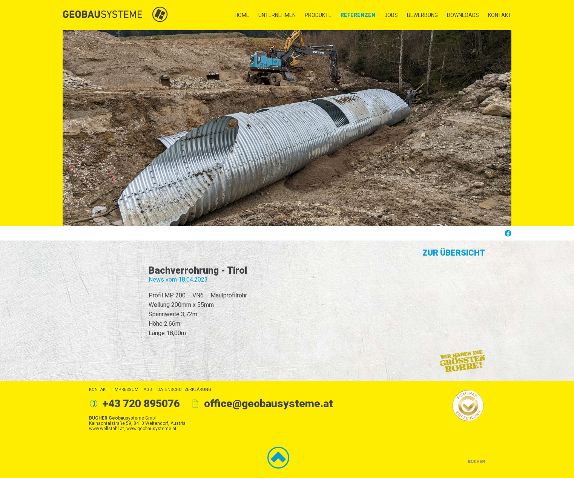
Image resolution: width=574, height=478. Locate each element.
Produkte (318, 15)
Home (242, 15)
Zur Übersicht (453, 252)
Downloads (463, 15)
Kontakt (499, 15)
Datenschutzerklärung (184, 389)
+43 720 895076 (141, 403)
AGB (148, 389)
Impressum (126, 389)
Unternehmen (277, 15)
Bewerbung (422, 15)
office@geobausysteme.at (268, 403)
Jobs (391, 15)
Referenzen (358, 15)
